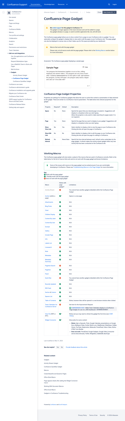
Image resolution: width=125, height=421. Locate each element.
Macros (11, 32)
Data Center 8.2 (110, 12)
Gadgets (13, 72)
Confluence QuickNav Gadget (22, 81)
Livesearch (48, 247)
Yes (58, 347)
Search (109, 4)
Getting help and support (16, 107)
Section (47, 292)
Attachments (49, 202)
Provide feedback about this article (76, 347)
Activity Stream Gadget (20, 75)
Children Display (50, 214)
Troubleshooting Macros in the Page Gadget (86, 167)
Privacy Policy (82, 415)
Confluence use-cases (16, 84)
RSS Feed (48, 288)
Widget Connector (50, 320)
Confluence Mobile (14, 29)
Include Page (49, 235)
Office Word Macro (50, 377)
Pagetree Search (50, 265)
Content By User (50, 222)
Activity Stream (49, 190)
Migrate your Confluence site (18, 93)
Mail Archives (15, 69)
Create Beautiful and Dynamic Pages (55, 374)
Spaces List (48, 296)
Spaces (11, 20)
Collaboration (13, 38)
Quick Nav (48, 278)
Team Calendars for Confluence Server (51, 305)
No (62, 347)
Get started (12, 17)
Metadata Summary (48, 260)
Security (102, 415)
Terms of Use (93, 415)
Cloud (99, 12)
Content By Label (50, 218)
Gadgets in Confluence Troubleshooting (56, 393)
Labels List (48, 243)
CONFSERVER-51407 (76, 308)
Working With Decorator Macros (54, 386)
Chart (46, 210)
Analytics (12, 41)
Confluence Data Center (16, 96)
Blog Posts (48, 206)
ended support (56, 28)
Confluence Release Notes (17, 104)
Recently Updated (50, 284)
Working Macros (101, 50)
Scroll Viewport (63, 404)
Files (10, 26)
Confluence (53, 404)
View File (48, 314)
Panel (47, 274)
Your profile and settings (16, 35)
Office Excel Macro (50, 390)
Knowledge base (49, 4)
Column (53, 292)
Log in (114, 4)
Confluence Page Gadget (20, 78)
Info (46, 239)
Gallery (47, 231)
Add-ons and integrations (17, 53)
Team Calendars (14, 50)
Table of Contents (50, 300)
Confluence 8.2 (16, 12)
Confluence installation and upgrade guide (22, 90)
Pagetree (48, 270)
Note (46, 251)
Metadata (48, 255)
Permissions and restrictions (18, 47)
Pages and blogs (14, 23)
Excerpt (47, 227)
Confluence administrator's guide (19, 87)
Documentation (35, 4)
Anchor (47, 196)
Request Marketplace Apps (19, 61)
